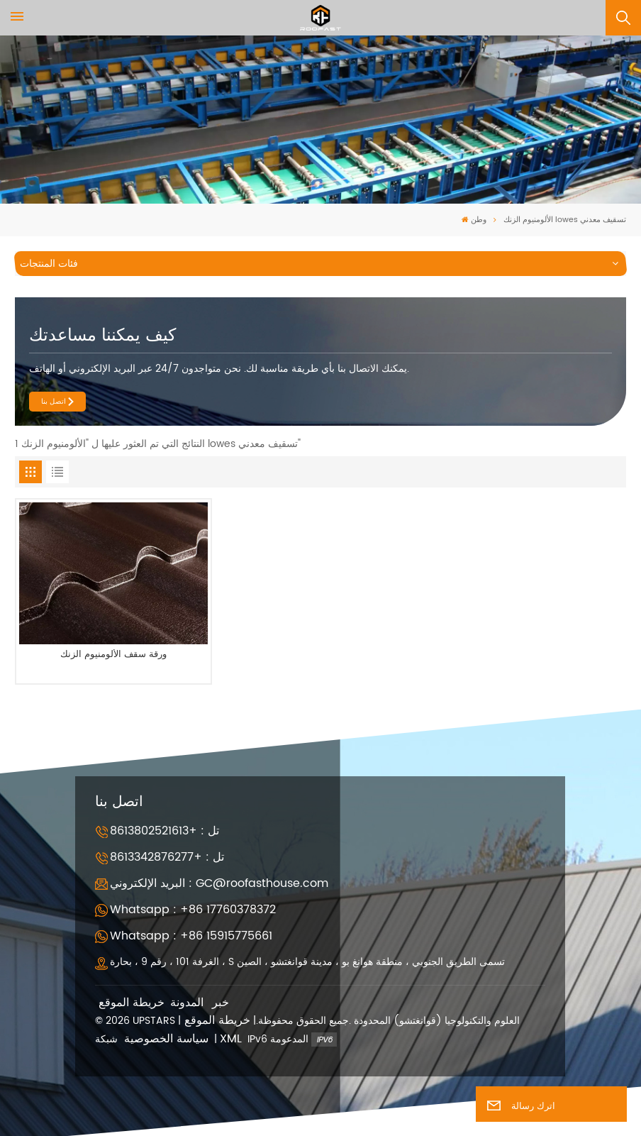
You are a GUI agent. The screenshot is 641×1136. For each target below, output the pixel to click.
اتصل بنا (53, 401)
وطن (474, 220)
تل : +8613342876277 (167, 857)
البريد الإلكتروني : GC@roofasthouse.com (219, 883)
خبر (220, 1003)
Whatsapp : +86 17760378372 (193, 909)
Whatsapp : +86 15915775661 (191, 936)
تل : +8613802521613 (164, 831)
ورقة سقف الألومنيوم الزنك (113, 655)
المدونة (187, 1003)
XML (231, 1039)
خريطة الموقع (132, 1003)
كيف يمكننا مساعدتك (102, 335)
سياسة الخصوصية (166, 1039)
